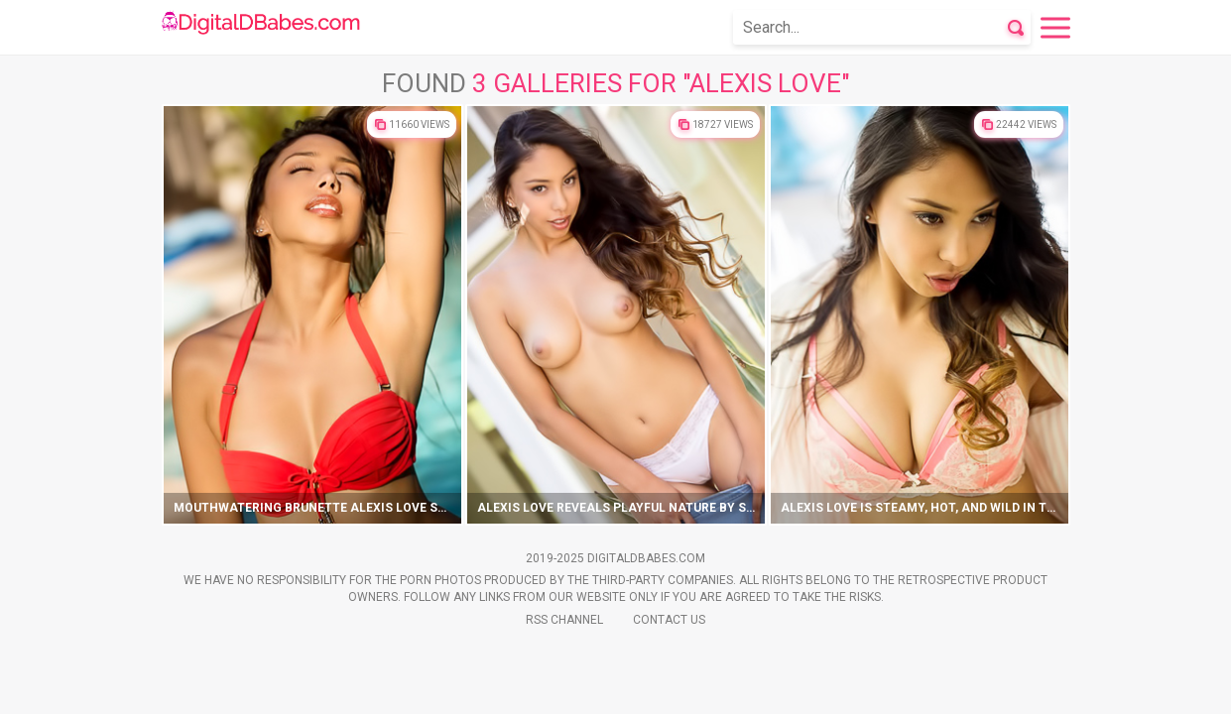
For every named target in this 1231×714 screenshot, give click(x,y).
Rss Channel (564, 620)
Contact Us (669, 620)
